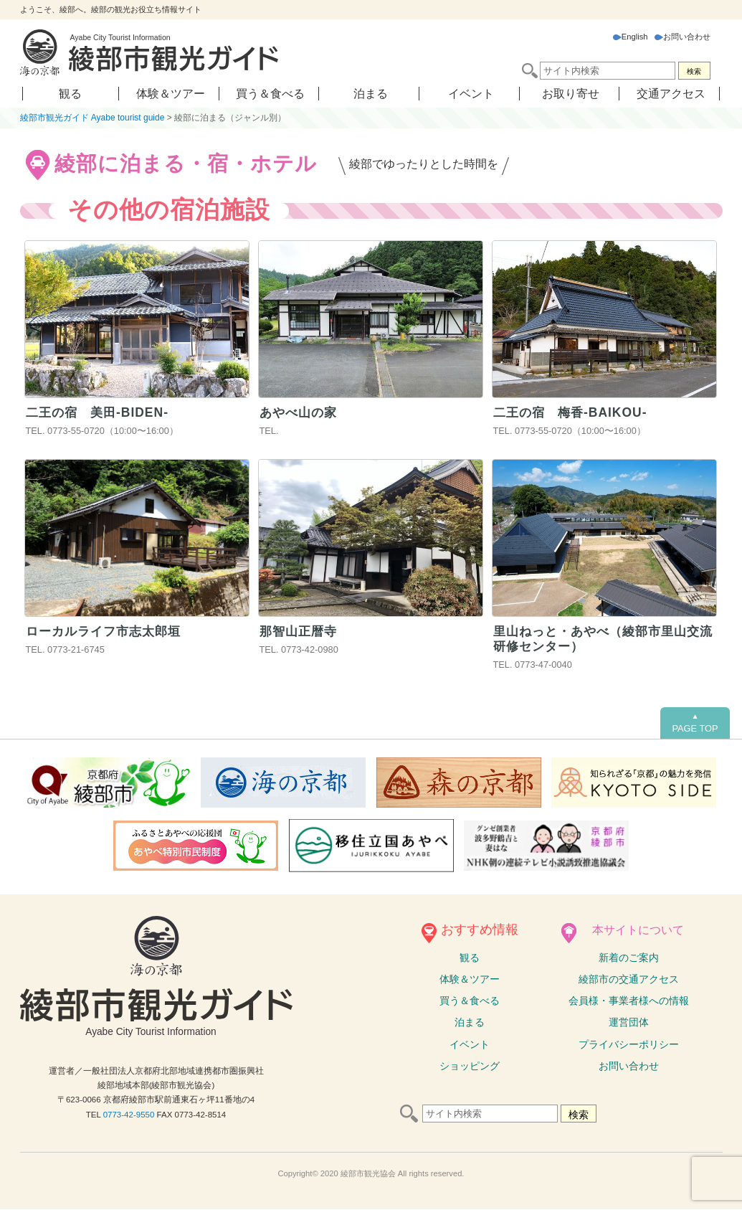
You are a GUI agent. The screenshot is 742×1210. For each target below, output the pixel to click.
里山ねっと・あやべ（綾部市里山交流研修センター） (602, 638)
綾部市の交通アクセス (629, 980)
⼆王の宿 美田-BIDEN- (99, 412)
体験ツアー (469, 980)
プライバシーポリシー (629, 1044)
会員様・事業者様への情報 (629, 1001)
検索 (694, 71)
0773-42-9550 (129, 1114)
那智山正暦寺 (300, 631)
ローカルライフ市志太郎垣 (107, 631)
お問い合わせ (682, 36)
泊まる (370, 94)
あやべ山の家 (300, 412)
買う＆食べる (270, 94)
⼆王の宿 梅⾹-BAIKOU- (572, 412)
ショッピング (469, 1066)
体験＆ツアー (170, 94)
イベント (471, 94)
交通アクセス (671, 94)
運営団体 (629, 1023)
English (630, 36)
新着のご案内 (629, 957)
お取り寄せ (570, 94)
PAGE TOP (695, 723)
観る (70, 94)
